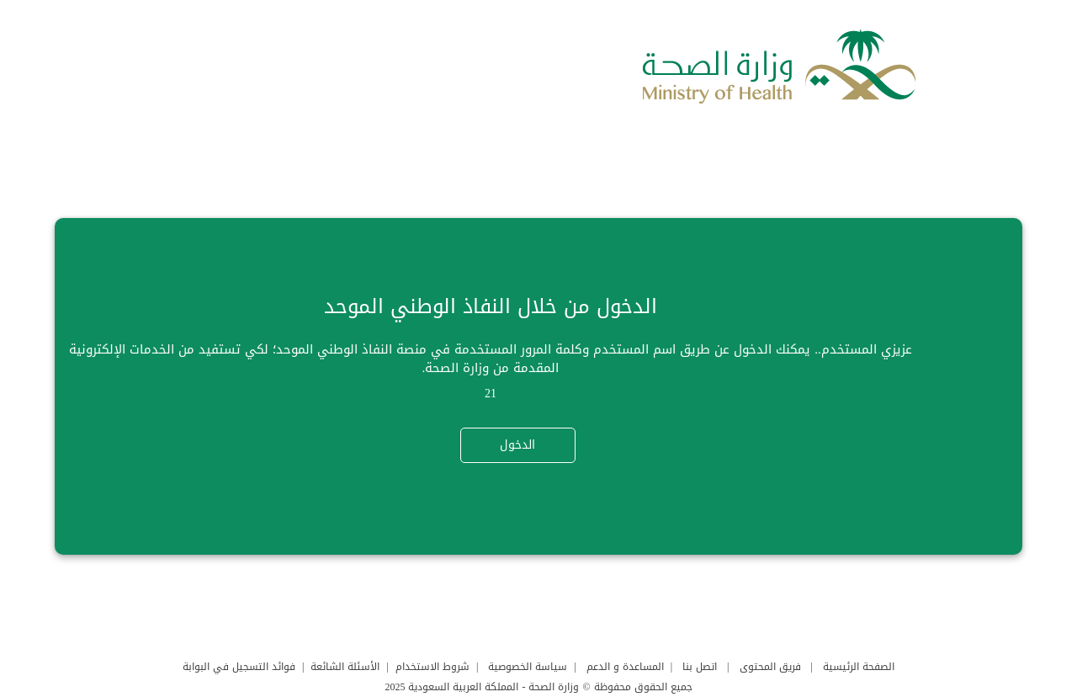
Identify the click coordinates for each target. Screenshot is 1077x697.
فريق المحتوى (770, 666)
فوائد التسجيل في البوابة (239, 666)
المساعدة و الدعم (625, 666)
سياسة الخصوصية (527, 666)
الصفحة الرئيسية (858, 666)
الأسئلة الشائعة (344, 666)
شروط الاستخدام (432, 666)
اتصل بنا (699, 666)
